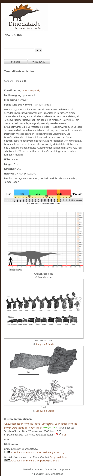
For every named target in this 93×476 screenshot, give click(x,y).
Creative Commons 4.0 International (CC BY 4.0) (34, 452)
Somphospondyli (32, 90)
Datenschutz (51, 469)
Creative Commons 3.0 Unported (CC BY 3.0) (32, 460)
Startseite (28, 469)
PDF (60, 434)
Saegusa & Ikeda (45, 343)
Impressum (65, 469)
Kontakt (39, 469)
